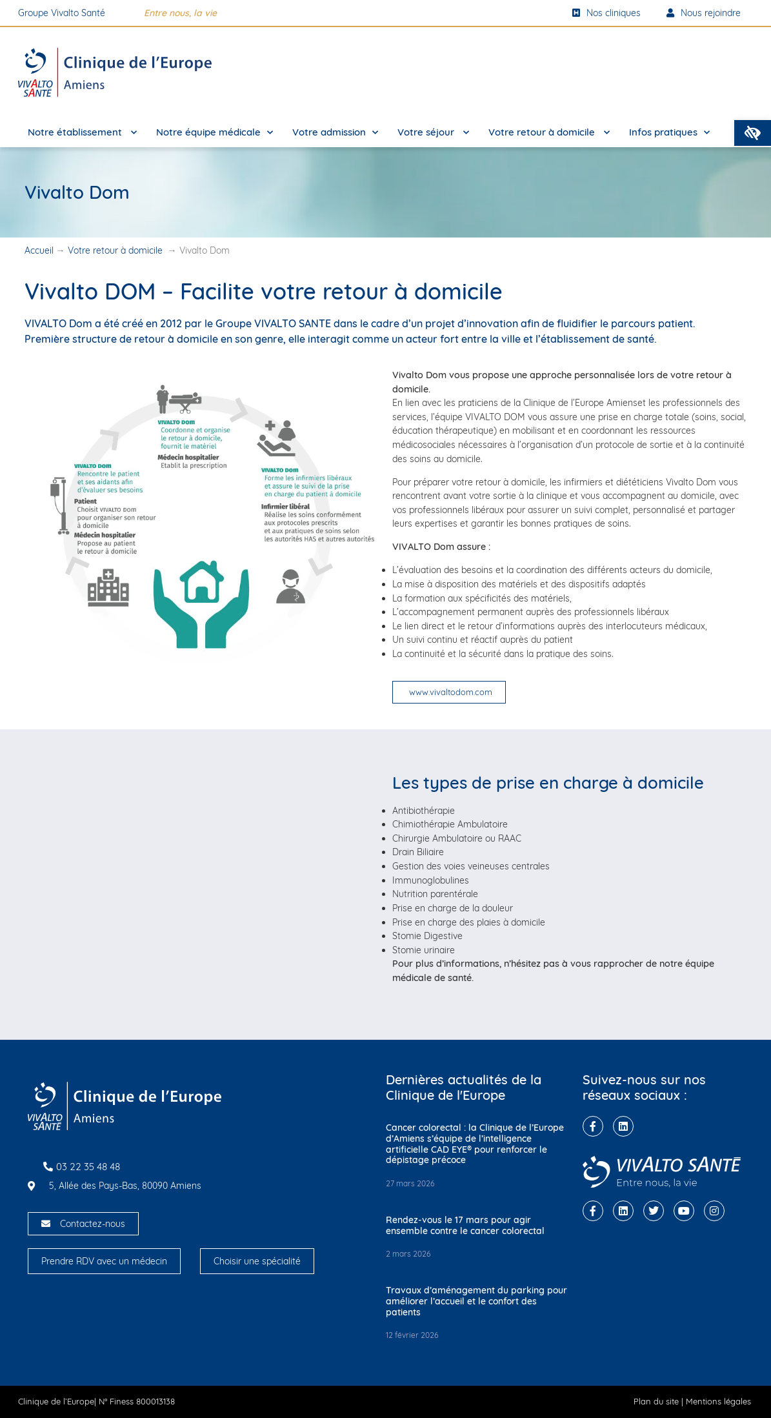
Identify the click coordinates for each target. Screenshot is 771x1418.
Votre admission (335, 133)
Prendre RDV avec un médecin (104, 1261)
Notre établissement (82, 133)
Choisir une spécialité (257, 1261)
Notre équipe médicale (214, 133)
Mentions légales (718, 1401)
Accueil (39, 250)
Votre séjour (433, 133)
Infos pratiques (669, 133)
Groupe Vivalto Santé (61, 13)
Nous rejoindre (703, 13)
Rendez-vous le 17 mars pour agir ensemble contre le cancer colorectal (465, 1225)
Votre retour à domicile (549, 133)
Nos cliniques (606, 13)
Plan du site (656, 1401)
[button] (752, 133)
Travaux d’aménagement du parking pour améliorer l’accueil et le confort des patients (476, 1301)
